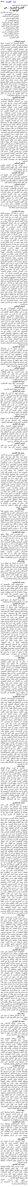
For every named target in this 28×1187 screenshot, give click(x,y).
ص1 (14, 1)
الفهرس (8, 1)
